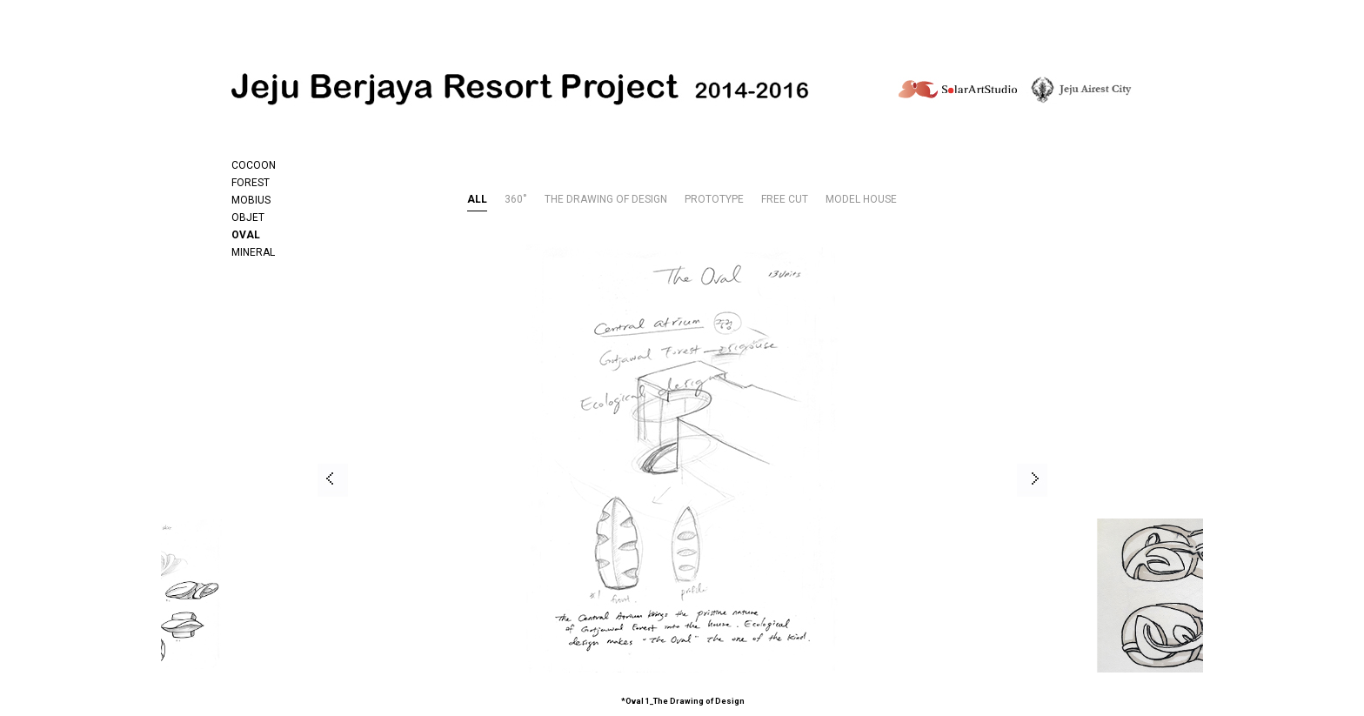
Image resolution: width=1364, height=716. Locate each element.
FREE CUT (784, 199)
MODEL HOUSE (861, 199)
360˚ (516, 199)
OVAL (245, 235)
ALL (477, 199)
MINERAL (253, 252)
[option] (606, 480)
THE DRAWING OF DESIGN (606, 199)
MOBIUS (251, 200)
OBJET (247, 217)
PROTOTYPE (714, 199)
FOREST (250, 183)
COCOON (253, 165)
